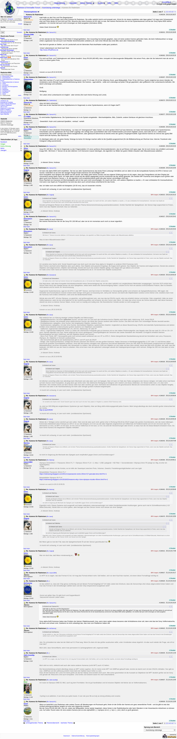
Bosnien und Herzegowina (10, 86)
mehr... (20, 95)
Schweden (5, 85)
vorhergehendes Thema (33, 723)
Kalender (73, 3)
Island (4, 94)
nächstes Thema (68, 723)
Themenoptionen (31, 12)
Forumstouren (6, 77)
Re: (48, 581)
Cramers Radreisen (6, 105)
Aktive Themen (86, 3)
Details (20, 24)
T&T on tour (3, 106)
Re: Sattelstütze (51, 100)
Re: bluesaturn (51, 275)
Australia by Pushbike (6, 102)
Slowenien (5, 89)
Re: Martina (50, 460)
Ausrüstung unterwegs (51, 8)
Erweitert (19, 32)
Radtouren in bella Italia (7, 108)
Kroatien (4, 88)
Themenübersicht (51, 723)
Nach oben (26, 30)
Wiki (116, 3)
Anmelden (166, 2)
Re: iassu (49, 229)
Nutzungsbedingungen (92, 736)
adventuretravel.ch (5, 112)
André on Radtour (5, 109)
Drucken (172, 29)
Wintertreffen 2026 (7, 76)
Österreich (5, 92)
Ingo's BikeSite (4, 114)
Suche (100, 3)
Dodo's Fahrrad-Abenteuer (8, 103)
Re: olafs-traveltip (52, 680)
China (4, 83)
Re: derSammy (51, 628)
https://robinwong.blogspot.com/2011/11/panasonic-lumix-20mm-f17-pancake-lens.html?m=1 (73, 474)
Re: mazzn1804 (51, 573)
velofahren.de (4, 101)
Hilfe (109, 3)
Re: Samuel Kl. (51, 32)
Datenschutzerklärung (78, 736)
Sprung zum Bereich (152, 727)
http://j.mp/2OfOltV (46, 410)
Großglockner (6, 91)
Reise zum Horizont (6, 111)
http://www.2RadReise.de (49, 50)
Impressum (66, 736)
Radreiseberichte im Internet (10, 82)
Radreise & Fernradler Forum (28, 8)
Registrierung (59, 3)
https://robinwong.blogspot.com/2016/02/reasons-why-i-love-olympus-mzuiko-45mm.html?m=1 (73, 479)
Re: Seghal (50, 195)
